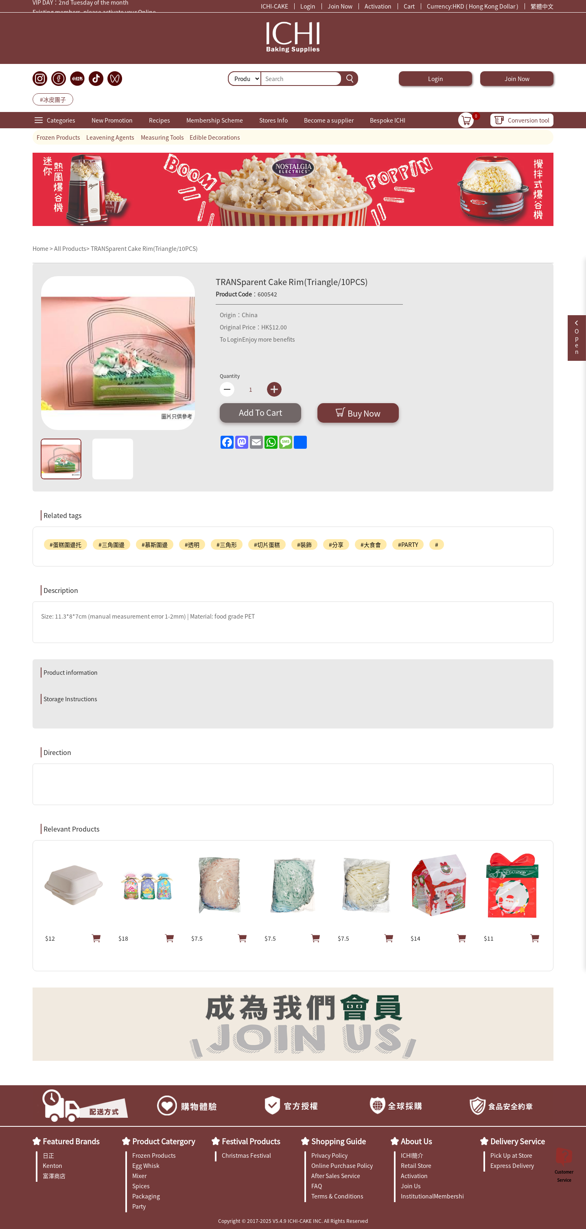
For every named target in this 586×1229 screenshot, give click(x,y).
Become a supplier (329, 120)
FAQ (316, 1186)
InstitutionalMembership (432, 1196)
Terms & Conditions (337, 1196)
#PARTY (408, 544)
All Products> (72, 248)
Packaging (146, 1196)
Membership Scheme (214, 120)
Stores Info (273, 120)
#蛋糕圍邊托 (65, 544)
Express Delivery (512, 1165)
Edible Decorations (215, 137)
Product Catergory (163, 1141)
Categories (61, 120)
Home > (43, 248)
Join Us (411, 1186)
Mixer (139, 1176)
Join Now (340, 6)
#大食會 (371, 544)
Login (307, 6)
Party (139, 1206)
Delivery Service (517, 1141)
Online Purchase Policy (342, 1165)
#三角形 (226, 544)
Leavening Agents (110, 137)
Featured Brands (71, 1141)
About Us (416, 1141)
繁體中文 (542, 6)
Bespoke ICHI (387, 120)
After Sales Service (335, 1176)
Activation (378, 6)
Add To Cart (260, 412)
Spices (141, 1186)
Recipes (159, 120)
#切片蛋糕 (267, 544)
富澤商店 (54, 1176)
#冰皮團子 (53, 99)
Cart (409, 6)
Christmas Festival (246, 1155)
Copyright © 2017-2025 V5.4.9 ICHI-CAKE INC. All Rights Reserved (293, 1220)
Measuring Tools (162, 137)
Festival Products (251, 1141)
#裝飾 (304, 544)
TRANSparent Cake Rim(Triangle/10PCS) (144, 248)
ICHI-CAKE (274, 6)
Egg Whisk (146, 1165)
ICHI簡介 (412, 1155)
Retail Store (416, 1165)
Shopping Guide (338, 1141)
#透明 (192, 544)
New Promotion (112, 120)
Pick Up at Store (511, 1155)
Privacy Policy (329, 1155)
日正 (48, 1155)
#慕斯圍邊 (155, 544)
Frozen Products (58, 137)
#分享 (336, 544)
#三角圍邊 (111, 544)
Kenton (52, 1165)
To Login (231, 339)
